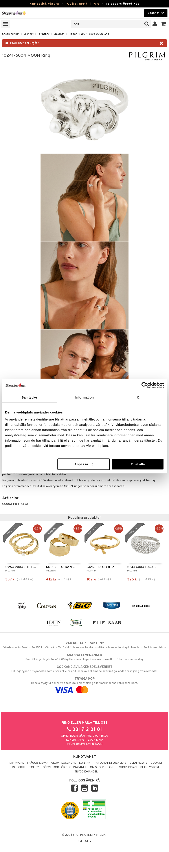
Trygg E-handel (86, 772)
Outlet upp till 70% (83, 4)
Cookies (157, 763)
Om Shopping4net (103, 767)
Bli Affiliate (138, 763)
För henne (44, 34)
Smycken (59, 34)
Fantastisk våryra (44, 4)
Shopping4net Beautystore (139, 767)
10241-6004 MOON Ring (95, 34)
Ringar (73, 34)
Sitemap (101, 835)
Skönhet (28, 34)
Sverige (85, 841)
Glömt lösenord (63, 763)
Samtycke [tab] (29, 397)
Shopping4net (10, 34)
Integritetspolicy (25, 767)
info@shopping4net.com (85, 744)
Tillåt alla (138, 464)
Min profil (16, 763)
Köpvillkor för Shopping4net (64, 767)
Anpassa (84, 464)
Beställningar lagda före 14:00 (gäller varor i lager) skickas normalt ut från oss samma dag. (84, 657)
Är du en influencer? (111, 763)
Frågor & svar (37, 763)
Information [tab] (84, 397)
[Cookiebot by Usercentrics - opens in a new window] (144, 385)
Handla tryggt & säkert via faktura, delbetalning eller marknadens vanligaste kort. (84, 684)
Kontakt (85, 763)
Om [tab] (139, 397)
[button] (163, 24)
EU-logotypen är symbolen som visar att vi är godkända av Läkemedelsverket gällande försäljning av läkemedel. (84, 669)
